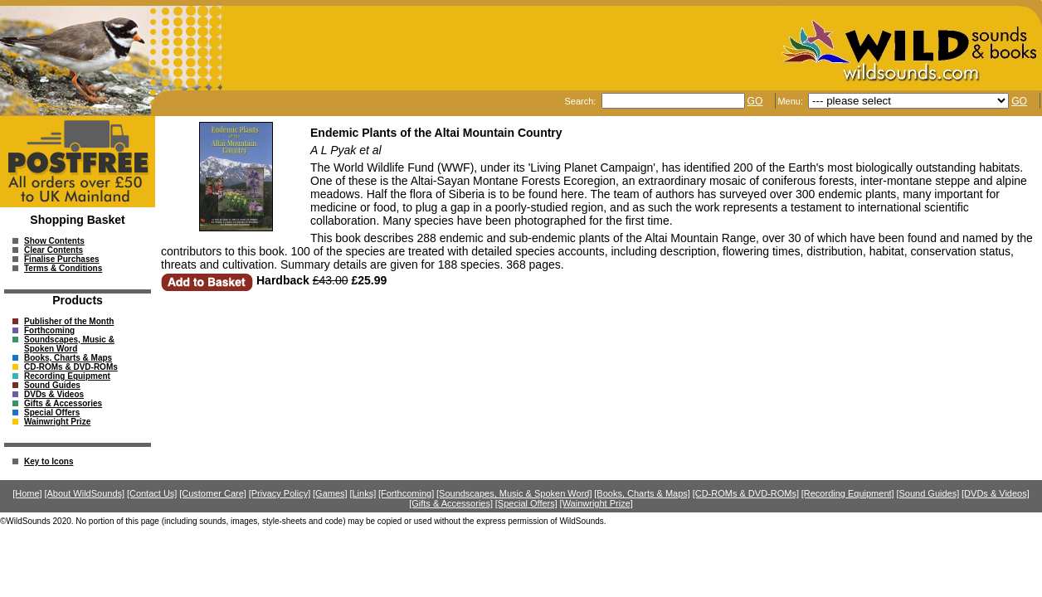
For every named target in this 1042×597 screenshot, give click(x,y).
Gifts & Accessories (63, 403)
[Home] (26, 493)
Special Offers (52, 412)
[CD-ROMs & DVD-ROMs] (746, 493)
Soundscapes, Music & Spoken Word (69, 344)
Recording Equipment (67, 376)
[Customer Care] (212, 493)
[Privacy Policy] (280, 493)
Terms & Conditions (63, 268)
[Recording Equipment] (847, 493)
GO (755, 101)
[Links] (362, 493)
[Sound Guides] (927, 493)
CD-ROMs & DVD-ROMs (71, 366)
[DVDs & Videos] (996, 493)
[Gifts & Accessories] (451, 503)
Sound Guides (52, 385)
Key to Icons (48, 461)
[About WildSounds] (84, 493)
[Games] (330, 493)
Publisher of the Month (69, 321)
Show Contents (54, 240)
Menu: (791, 101)
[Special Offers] (526, 503)
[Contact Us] (152, 493)
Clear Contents (53, 250)
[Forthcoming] (406, 493)
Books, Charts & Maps (68, 357)
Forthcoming (49, 330)
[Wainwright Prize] (596, 503)
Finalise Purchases (62, 259)
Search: (581, 101)
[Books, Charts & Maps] (642, 493)
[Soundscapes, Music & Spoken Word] (514, 493)
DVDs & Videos (54, 394)
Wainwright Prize (57, 421)
